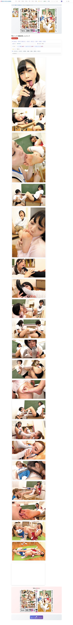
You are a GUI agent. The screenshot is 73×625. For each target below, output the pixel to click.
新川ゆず (28, 41)
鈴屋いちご (32, 41)
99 (19, 1)
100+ (23, 1)
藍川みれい (15, 41)
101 (26, 1)
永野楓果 (40, 41)
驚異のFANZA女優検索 (6, 1)
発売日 (45, 1)
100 (32, 1)
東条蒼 (37, 41)
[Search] (56, 1)
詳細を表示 (15, 53)
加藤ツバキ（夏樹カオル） (22, 41)
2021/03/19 (19, 43)
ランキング (40, 1)
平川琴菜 (44, 41)
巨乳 (36, 1)
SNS (49, 1)
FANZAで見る (14, 38)
